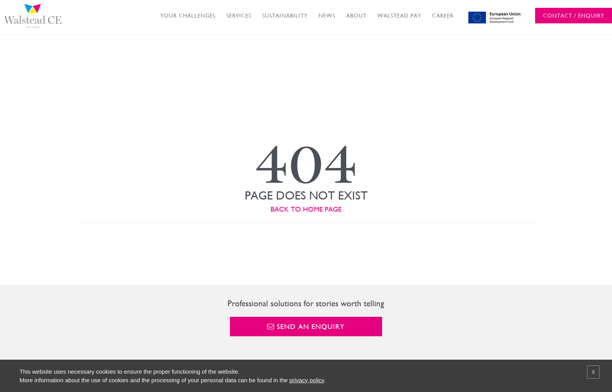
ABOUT (356, 15)
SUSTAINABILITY (285, 15)
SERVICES (238, 15)
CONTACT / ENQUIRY (573, 15)
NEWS (326, 15)
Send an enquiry (306, 326)
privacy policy (306, 380)
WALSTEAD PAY (399, 15)
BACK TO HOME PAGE (306, 209)
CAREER (443, 15)
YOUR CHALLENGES (187, 15)
